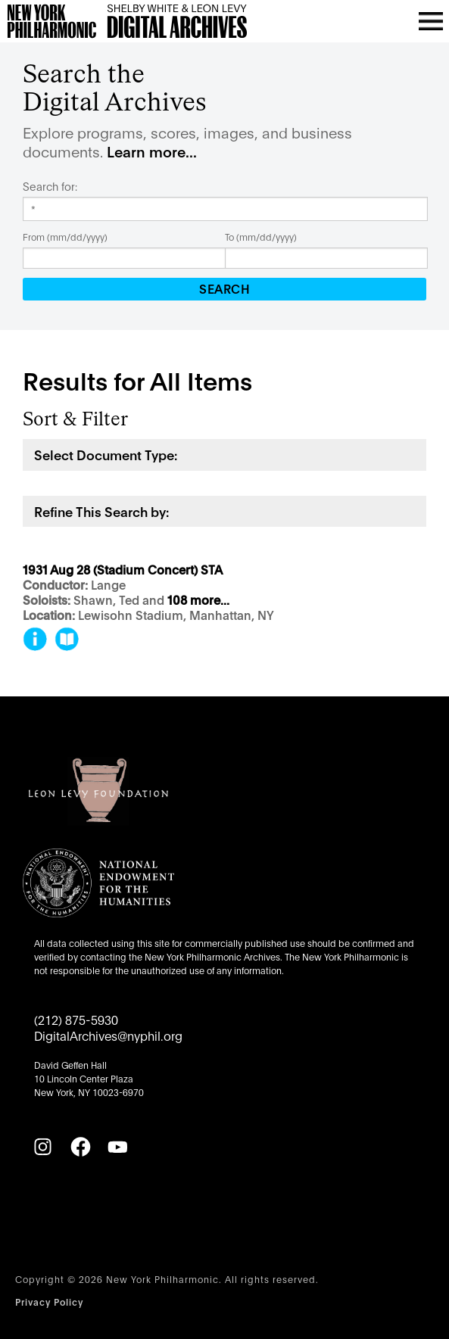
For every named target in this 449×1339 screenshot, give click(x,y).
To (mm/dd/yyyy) (261, 236)
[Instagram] (42, 1147)
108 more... (198, 600)
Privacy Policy (49, 1301)
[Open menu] (431, 21)
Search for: (50, 186)
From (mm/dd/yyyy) (65, 236)
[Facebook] (80, 1147)
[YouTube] (117, 1147)
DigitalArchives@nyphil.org (108, 1035)
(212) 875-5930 (76, 1019)
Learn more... (152, 151)
